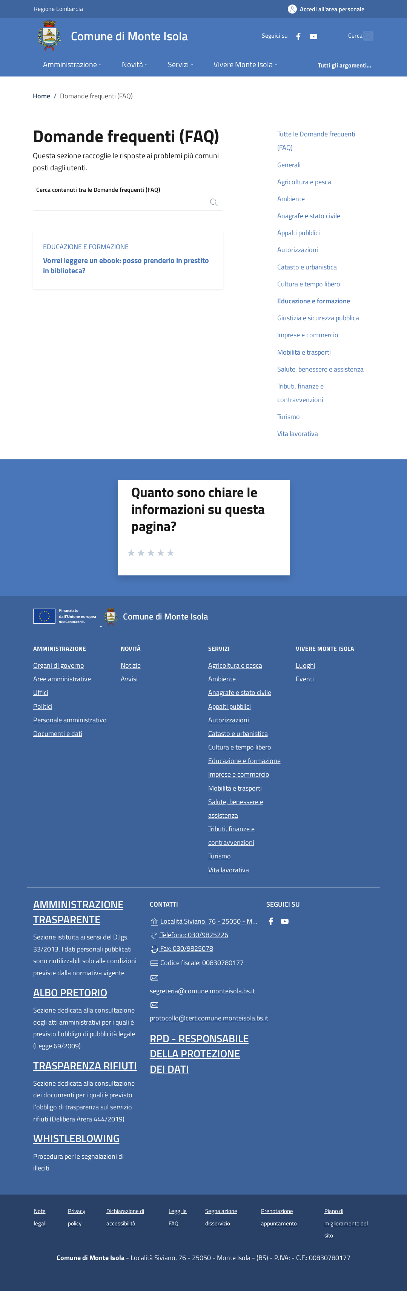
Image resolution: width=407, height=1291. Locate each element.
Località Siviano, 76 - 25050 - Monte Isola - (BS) (203, 920)
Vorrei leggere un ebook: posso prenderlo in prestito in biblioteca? (126, 265)
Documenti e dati (57, 733)
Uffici (40, 692)
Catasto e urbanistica (307, 267)
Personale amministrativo (70, 720)
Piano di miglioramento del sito (346, 1223)
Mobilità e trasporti (304, 352)
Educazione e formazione (86, 247)
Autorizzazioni (297, 250)
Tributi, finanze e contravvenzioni (300, 393)
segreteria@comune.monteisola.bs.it (202, 984)
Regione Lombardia (58, 8)
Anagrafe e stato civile (308, 216)
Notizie (131, 665)
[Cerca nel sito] (364, 36)
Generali (289, 165)
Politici (42, 706)
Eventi (305, 679)
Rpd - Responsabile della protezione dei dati (199, 1053)
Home (41, 96)
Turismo (288, 416)
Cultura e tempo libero (308, 284)
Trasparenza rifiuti (85, 1065)
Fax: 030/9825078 (181, 948)
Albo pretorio (70, 992)
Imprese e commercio (307, 335)
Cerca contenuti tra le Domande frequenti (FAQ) (98, 189)
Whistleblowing (76, 1138)
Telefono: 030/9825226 (189, 935)
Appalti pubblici (298, 233)
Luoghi (305, 665)
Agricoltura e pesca (304, 182)
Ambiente (291, 199)
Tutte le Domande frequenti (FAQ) (316, 141)
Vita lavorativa (297, 433)
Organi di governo (58, 665)
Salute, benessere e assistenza (320, 369)
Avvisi (129, 679)
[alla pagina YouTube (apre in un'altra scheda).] (297, 35)
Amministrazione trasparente (78, 911)
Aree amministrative (62, 679)
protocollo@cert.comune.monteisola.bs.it (203, 1011)
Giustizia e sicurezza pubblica (318, 318)
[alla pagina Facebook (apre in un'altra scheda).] (282, 35)
